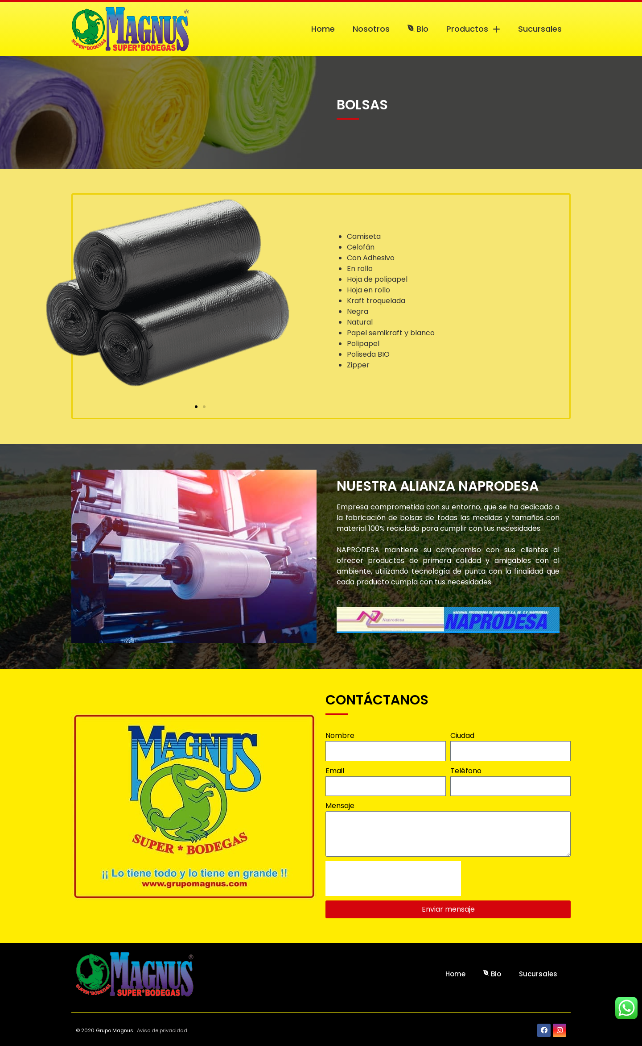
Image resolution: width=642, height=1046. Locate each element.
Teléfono (466, 771)
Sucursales (540, 28)
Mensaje (339, 805)
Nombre (339, 735)
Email (334, 771)
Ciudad (462, 735)
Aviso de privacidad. (162, 1030)
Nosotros (371, 28)
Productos (473, 29)
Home (323, 28)
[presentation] (393, 878)
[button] (196, 406)
